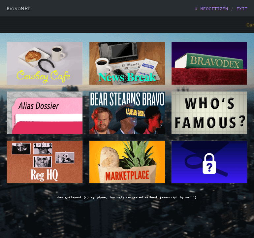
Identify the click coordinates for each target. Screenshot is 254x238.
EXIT (241, 9)
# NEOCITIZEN (211, 9)
